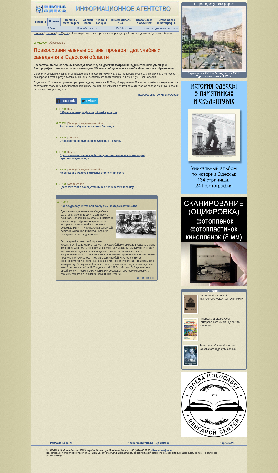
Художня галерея (101, 21)
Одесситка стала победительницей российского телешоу (97, 187)
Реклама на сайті (61, 443)
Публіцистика (124, 28)
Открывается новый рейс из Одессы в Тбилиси (90, 140)
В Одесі (52, 28)
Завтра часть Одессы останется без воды (87, 126)
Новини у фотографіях (71, 21)
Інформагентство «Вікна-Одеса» (158, 94)
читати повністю (145, 277)
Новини (54, 21)
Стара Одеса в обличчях (144, 21)
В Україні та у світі (88, 28)
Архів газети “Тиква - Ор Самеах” (149, 443)
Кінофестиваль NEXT (121, 21)
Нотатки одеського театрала (161, 28)
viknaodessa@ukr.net (162, 450)
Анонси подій (88, 21)
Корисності (227, 443)
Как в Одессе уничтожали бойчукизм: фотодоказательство (99, 206)
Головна (40, 21)
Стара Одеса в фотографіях (166, 21)
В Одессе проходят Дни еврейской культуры (88, 112)
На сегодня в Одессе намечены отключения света (92, 172)
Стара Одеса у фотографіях (214, 4)
